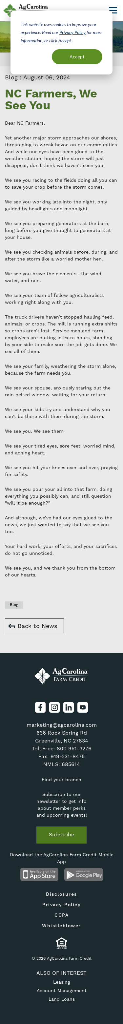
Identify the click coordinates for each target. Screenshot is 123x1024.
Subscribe (61, 834)
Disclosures (61, 894)
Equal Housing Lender (61, 943)
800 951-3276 (74, 748)
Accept (77, 56)
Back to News (37, 625)
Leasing (61, 982)
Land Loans (62, 999)
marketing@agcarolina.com (62, 725)
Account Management (62, 990)
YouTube (82, 707)
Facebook (40, 707)
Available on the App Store (39, 874)
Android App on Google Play (83, 874)
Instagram (54, 707)
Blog (14, 604)
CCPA (61, 915)
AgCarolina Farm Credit (61, 676)
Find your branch (61, 779)
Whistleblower (61, 926)
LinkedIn (68, 707)
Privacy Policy (72, 32)
